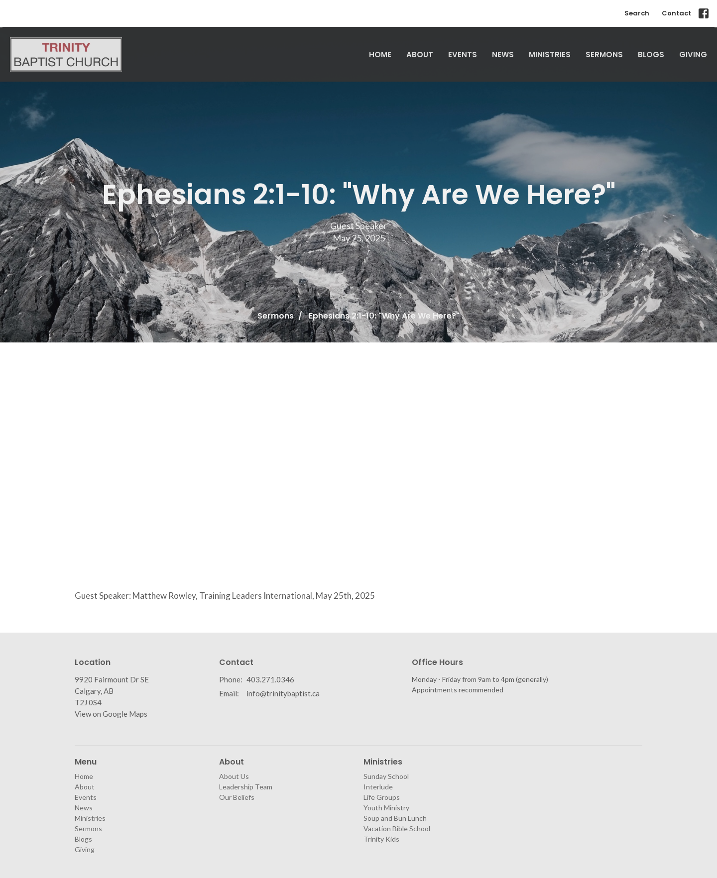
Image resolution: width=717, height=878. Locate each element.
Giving (693, 54)
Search (636, 13)
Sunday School (386, 776)
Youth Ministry (386, 807)
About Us (234, 776)
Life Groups (381, 797)
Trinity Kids (381, 839)
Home (380, 54)
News (503, 54)
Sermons (604, 54)
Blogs (651, 54)
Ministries (550, 54)
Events (462, 54)
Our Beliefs (236, 797)
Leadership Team (245, 786)
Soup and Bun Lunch (395, 818)
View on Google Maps (111, 713)
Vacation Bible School (396, 828)
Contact (676, 13)
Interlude (378, 786)
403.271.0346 (270, 679)
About (419, 54)
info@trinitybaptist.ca (283, 693)
